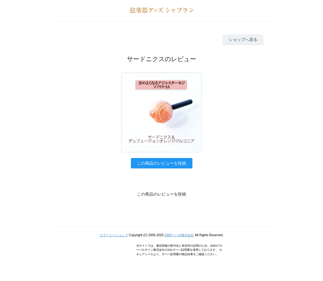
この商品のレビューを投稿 (161, 163)
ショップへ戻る (243, 39)
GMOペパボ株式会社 (179, 235)
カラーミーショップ (114, 235)
